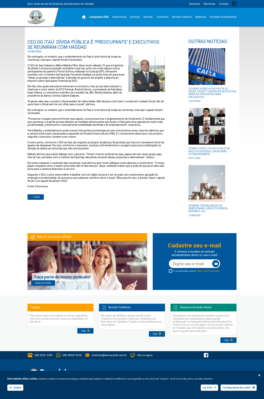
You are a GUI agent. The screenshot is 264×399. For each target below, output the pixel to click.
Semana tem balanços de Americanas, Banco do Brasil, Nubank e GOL (208, 208)
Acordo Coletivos (182, 16)
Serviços (135, 16)
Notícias (148, 16)
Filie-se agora (145, 355)
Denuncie (194, 3)
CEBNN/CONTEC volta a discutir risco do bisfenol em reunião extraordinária (209, 151)
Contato (223, 3)
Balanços (200, 16)
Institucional (119, 16)
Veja (85, 330)
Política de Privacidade (208, 271)
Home (84, 17)
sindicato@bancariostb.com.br (109, 355)
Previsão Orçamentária (223, 16)
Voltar (35, 197)
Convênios (162, 16)
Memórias (209, 3)
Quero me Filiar (43, 283)
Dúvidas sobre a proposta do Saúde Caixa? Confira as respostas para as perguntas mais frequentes (212, 93)
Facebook (234, 3)
